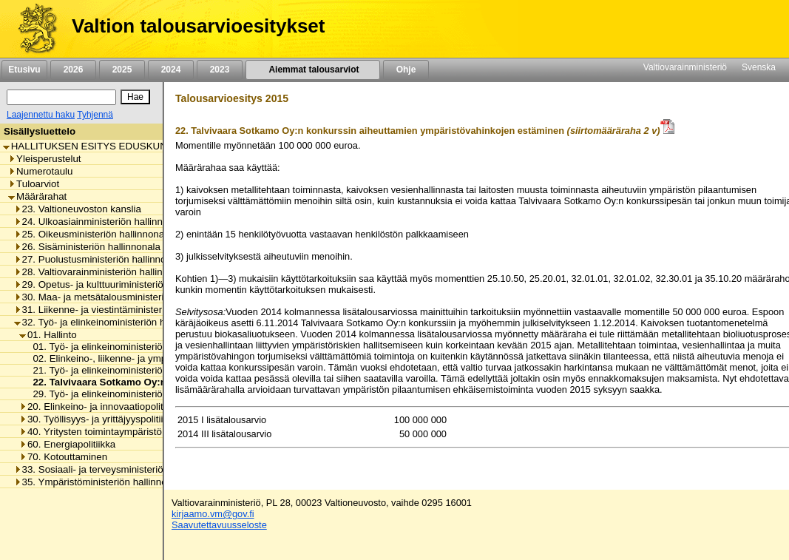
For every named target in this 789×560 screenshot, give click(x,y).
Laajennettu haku (41, 114)
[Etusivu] (32, 29)
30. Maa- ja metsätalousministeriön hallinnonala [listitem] (122, 297)
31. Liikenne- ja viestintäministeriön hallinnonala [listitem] (122, 309)
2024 (171, 69)
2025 (122, 69)
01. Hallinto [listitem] (48, 334)
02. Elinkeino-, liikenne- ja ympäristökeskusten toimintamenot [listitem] (161, 358)
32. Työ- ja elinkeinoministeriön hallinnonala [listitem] (113, 322)
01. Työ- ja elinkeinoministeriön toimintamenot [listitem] (128, 346)
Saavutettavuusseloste (219, 524)
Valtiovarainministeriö (685, 67)
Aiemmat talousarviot (313, 69)
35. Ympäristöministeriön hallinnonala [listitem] (100, 482)
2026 (73, 69)
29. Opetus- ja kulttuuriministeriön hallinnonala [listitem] (119, 284)
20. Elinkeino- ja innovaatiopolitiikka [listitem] (101, 406)
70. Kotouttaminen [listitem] (63, 456)
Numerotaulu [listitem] (40, 171)
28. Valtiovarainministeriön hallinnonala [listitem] (103, 271)
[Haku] (61, 97)
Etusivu (24, 69)
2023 (219, 69)
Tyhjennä (95, 114)
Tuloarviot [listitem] (33, 183)
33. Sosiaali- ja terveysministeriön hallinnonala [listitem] (119, 469)
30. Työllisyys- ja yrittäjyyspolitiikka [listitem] (98, 419)
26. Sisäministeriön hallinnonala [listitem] (87, 246)
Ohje (406, 69)
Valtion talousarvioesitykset (198, 26)
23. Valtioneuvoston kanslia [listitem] (77, 209)
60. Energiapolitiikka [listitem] (67, 444)
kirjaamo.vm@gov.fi (213, 513)
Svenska (759, 67)
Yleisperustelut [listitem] (44, 158)
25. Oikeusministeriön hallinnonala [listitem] (93, 234)
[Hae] (135, 97)
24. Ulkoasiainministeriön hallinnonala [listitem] (100, 221)
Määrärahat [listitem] (37, 196)
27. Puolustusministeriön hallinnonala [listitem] (99, 259)
